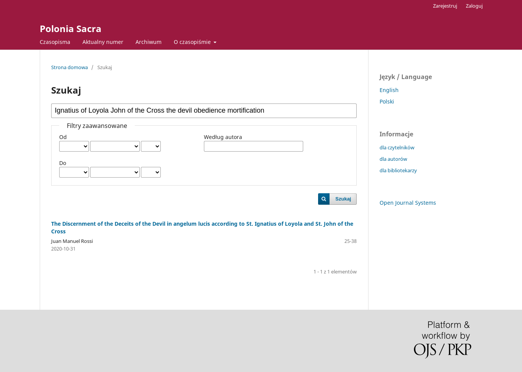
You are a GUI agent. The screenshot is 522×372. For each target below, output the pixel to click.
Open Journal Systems (408, 202)
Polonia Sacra (71, 28)
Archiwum (149, 41)
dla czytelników (397, 147)
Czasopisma (55, 41)
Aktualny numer (102, 41)
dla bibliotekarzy (398, 170)
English (389, 90)
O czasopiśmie (193, 41)
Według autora (223, 137)
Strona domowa (69, 67)
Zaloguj (474, 5)
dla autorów (393, 158)
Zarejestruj (445, 5)
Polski (387, 101)
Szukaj (343, 199)
